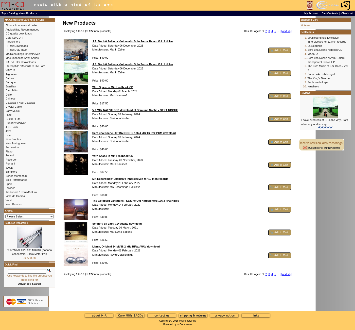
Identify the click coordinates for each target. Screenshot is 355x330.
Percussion (12, 147)
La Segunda (314, 45)
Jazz (8, 131)
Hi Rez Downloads (16, 45)
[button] (279, 50)
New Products (28, 13)
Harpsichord (12, 41)
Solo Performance (16, 179)
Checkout (347, 13)
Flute (8, 114)
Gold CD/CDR (13, 37)
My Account (311, 13)
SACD (9, 167)
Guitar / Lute (12, 118)
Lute (8, 135)
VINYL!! (10, 70)
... (278, 31)
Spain (8, 183)
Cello (8, 94)
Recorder (11, 159)
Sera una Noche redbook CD (324, 49)
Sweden (10, 187)
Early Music (12, 110)
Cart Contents (330, 13)
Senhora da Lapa (317, 82)
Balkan (9, 78)
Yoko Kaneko (13, 204)
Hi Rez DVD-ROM (16, 49)
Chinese (10, 98)
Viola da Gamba (15, 196)
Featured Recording (16, 223)
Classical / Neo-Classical (20, 102)
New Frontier (13, 139)
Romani (10, 163)
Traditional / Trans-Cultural (21, 192)
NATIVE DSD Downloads (20, 62)
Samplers (11, 171)
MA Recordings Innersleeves (22, 53)
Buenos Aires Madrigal (321, 74)
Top (4, 13)
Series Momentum (16, 175)
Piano (8, 151)
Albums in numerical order (21, 25)
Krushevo (313, 86)
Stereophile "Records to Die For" (25, 66)
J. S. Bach (11, 127)
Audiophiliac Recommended (22, 29)
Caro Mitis (11, 90)
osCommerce (184, 324)
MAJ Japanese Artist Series (22, 57)
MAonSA (312, 53)
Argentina (11, 74)
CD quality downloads (18, 33)
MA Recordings (187, 320)
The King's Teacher (319, 78)
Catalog (13, 13)
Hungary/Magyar (15, 122)
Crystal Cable (13, 106)
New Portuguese (15, 143)
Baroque (10, 82)
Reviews (305, 93)
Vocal (8, 200)
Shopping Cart (309, 19)
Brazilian (10, 86)
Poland (9, 155)
